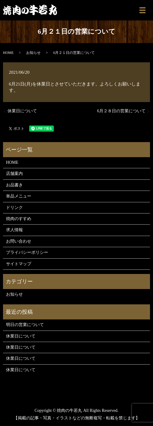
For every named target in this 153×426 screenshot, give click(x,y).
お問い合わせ (18, 241)
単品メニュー (18, 196)
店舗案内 (14, 173)
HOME (8, 53)
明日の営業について (25, 324)
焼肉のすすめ (18, 218)
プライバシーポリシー (27, 252)
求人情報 (14, 230)
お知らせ (33, 53)
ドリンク (14, 207)
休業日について (22, 111)
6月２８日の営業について (121, 111)
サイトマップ (18, 264)
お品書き (14, 185)
